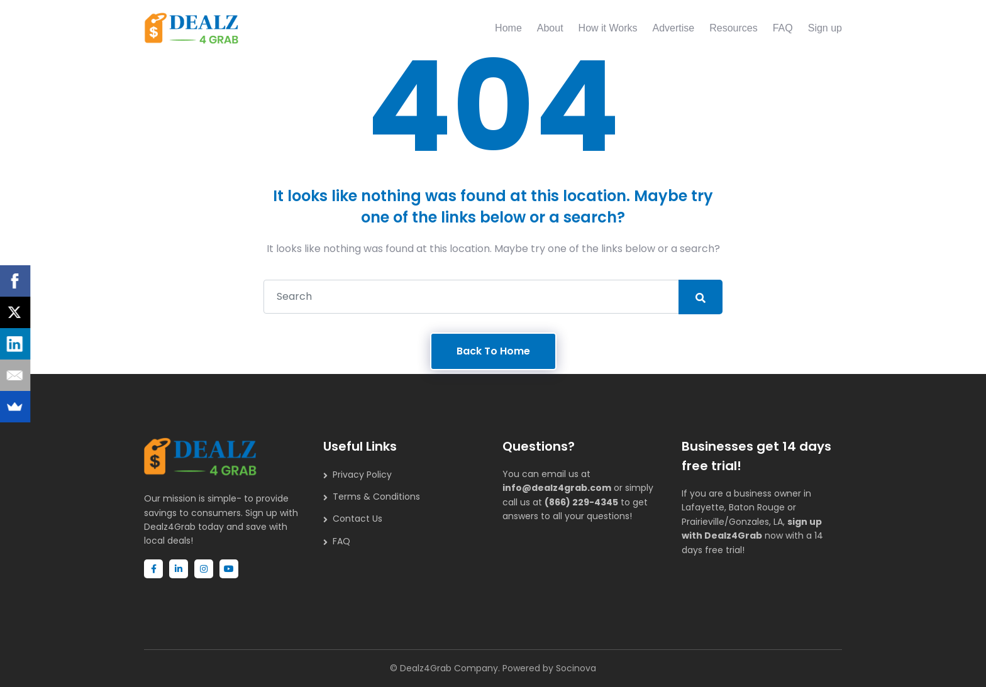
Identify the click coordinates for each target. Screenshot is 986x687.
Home (508, 28)
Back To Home (493, 351)
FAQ (783, 28)
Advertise (674, 28)
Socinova (576, 668)
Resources (733, 28)
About (550, 28)
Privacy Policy (362, 474)
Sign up (825, 28)
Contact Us (357, 518)
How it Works (608, 28)
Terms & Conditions (376, 496)
